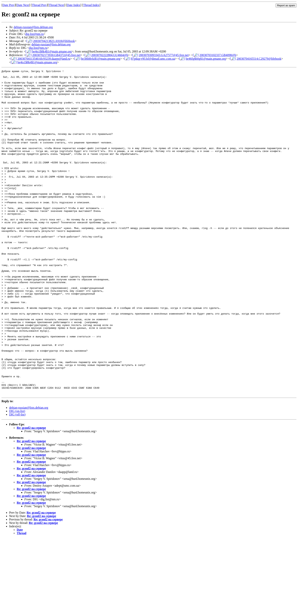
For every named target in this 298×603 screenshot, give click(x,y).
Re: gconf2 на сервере (31, 492)
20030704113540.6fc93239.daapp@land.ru (43, 58)
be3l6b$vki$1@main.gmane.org (100, 58)
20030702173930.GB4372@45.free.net (56, 55)
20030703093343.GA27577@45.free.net (164, 55)
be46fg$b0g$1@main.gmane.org (206, 58)
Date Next (23, 5)
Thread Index (91, 5)
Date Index (73, 5)
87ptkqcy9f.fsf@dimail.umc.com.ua (153, 58)
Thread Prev (39, 5)
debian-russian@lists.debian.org (33, 27)
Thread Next (56, 5)
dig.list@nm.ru (34, 34)
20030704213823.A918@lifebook (54, 41)
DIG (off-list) (17, 479)
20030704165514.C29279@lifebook (259, 58)
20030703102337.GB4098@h (217, 55)
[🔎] (29, 41)
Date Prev (8, 5)
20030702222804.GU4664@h (109, 55)
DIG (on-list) (17, 476)
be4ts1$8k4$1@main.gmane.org (52, 51)
